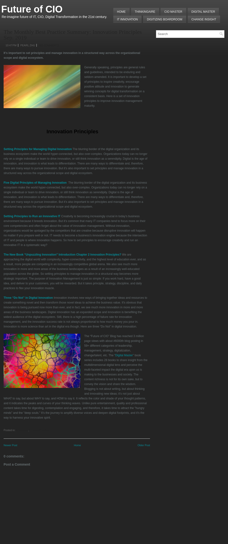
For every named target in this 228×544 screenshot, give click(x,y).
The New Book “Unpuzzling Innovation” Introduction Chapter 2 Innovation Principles (62, 254)
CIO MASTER (173, 11)
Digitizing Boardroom (164, 19)
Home (121, 11)
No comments (49, 45)
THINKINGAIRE (145, 11)
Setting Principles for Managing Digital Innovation (38, 149)
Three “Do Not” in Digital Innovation (28, 297)
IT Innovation (127, 19)
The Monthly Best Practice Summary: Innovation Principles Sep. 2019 (73, 35)
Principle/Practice (39, 430)
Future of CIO (32, 9)
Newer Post (10, 445)
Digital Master (203, 11)
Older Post (144, 445)
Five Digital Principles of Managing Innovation (35, 182)
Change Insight (204, 19)
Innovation (22, 430)
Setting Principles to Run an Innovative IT (32, 216)
